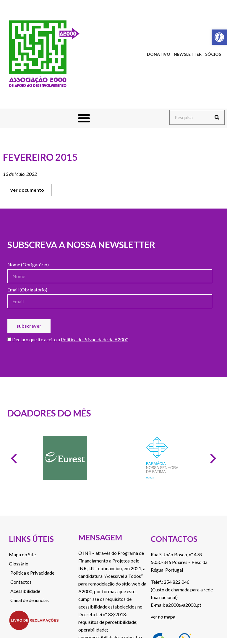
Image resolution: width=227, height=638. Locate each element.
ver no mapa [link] (163, 616)
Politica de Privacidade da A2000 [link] (94, 339)
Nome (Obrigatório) (28, 264)
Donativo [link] (158, 54)
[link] (219, 37)
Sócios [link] (213, 54)
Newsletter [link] (188, 54)
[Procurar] (217, 117)
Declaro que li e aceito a (67, 339)
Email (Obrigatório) (27, 289)
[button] (84, 118)
